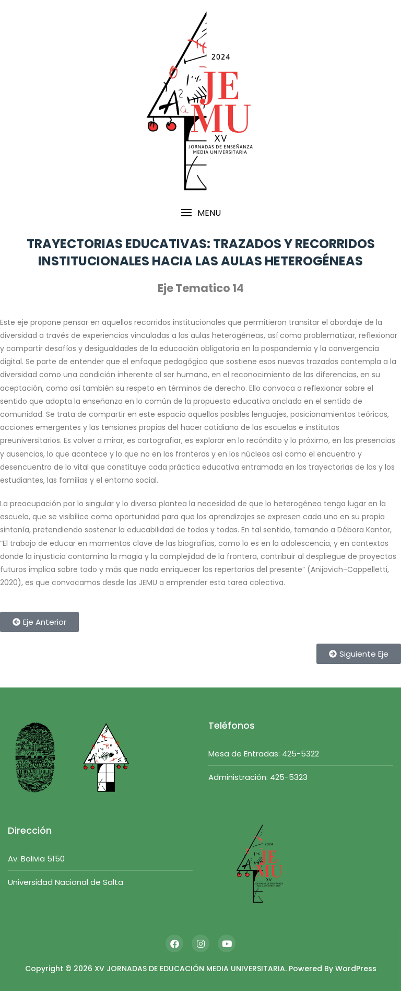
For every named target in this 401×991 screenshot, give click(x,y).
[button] (200, 213)
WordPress (355, 968)
